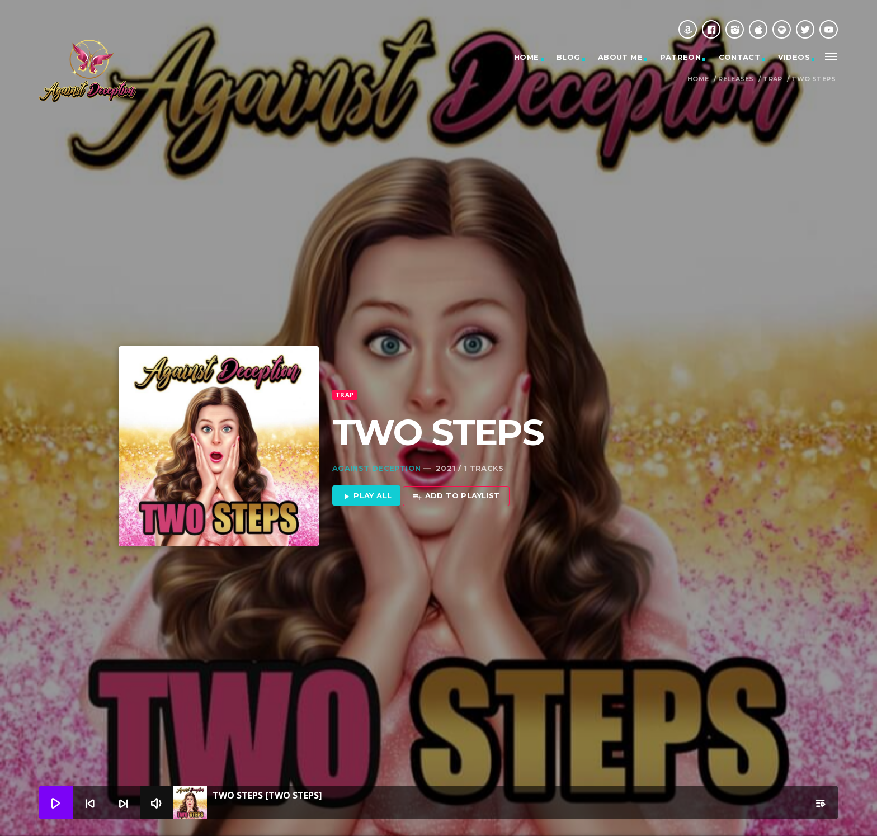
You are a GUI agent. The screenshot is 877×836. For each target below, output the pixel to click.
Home (526, 57)
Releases (735, 79)
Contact (740, 57)
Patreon (680, 57)
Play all (366, 475)
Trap (772, 79)
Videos (794, 57)
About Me (620, 57)
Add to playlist (455, 475)
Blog (569, 57)
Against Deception (376, 446)
